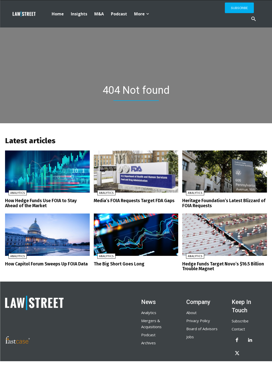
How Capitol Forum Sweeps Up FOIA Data (43, 264)
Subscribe (240, 320)
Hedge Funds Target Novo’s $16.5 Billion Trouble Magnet (220, 266)
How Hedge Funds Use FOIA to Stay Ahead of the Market (47, 204)
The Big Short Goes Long (117, 264)
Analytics (14, 194)
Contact (238, 328)
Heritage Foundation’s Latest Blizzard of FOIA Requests (221, 204)
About (191, 311)
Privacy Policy (198, 319)
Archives (148, 342)
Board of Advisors (202, 327)
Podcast (148, 334)
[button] (254, 19)
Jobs (190, 336)
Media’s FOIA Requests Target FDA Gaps (132, 202)
